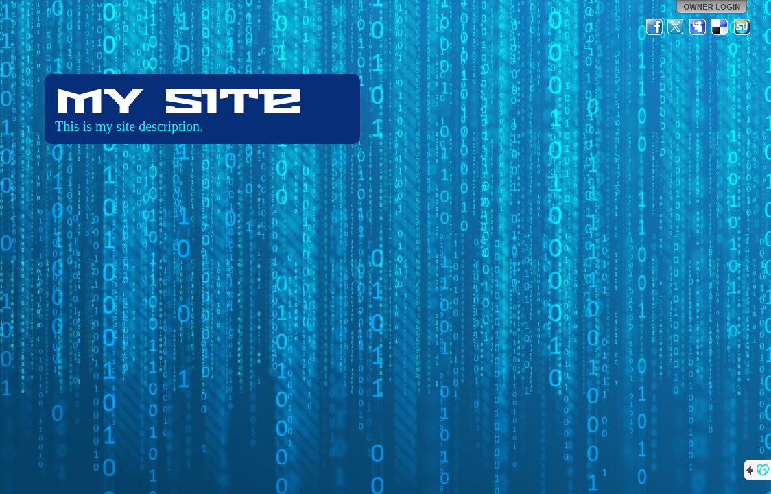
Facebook (654, 26)
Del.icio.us (720, 26)
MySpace (698, 26)
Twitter (676, 26)
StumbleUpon (742, 26)
